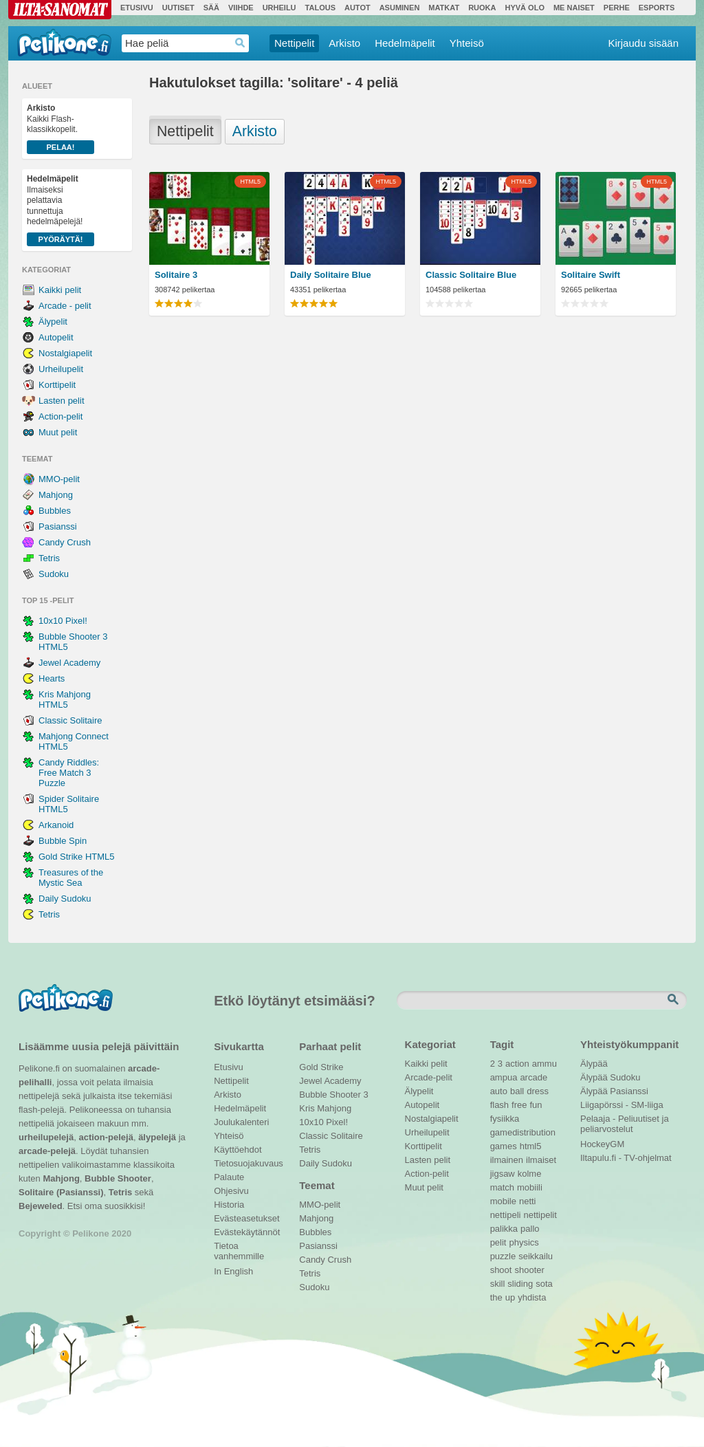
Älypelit (52, 321)
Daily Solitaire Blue (330, 275)
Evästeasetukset (246, 1218)
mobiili (529, 1187)
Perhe (617, 7)
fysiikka (505, 1118)
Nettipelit (294, 43)
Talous (320, 7)
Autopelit (56, 337)
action (517, 1063)
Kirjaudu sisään (643, 43)
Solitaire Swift (590, 275)
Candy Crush (64, 542)
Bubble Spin (62, 841)
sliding (520, 1284)
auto (498, 1091)
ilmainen (506, 1160)
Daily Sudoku (64, 898)
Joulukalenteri (241, 1122)
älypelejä (157, 1137)
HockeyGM (602, 1144)
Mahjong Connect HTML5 (73, 741)
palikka (504, 1228)
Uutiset (178, 7)
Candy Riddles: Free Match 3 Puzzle (68, 772)
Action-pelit (60, 416)
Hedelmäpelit (405, 43)
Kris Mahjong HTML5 (64, 699)
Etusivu (136, 7)
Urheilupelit (60, 369)
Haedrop (240, 43)
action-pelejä (105, 1137)
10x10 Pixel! (62, 621)
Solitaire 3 (176, 275)
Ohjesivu (231, 1191)
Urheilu (279, 7)
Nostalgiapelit (65, 353)
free (519, 1105)
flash (499, 1105)
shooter (529, 1270)
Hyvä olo (524, 7)
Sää (211, 7)
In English (233, 1271)
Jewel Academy (69, 662)
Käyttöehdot (237, 1149)
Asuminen (400, 7)
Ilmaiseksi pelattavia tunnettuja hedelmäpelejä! (60, 210)
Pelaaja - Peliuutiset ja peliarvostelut (624, 1120)
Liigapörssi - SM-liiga (621, 1105)
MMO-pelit (59, 479)
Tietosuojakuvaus (246, 1163)
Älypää (594, 1063)
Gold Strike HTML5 (76, 856)
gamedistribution (523, 1132)
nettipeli (505, 1215)
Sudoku (53, 574)
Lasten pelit (61, 400)
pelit (498, 1242)
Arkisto (344, 43)
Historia (229, 1204)
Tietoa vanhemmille (239, 1247)
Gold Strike (321, 1067)
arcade (533, 1077)
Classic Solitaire (70, 720)
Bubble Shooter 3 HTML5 (72, 641)
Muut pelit (57, 432)
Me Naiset (574, 7)
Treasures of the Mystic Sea (70, 877)
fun (536, 1105)
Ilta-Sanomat (59, 9)
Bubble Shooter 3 (333, 1094)
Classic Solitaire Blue (471, 275)
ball (517, 1091)
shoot (501, 1270)
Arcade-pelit (428, 1077)
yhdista (532, 1297)
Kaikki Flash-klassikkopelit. (60, 128)
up (510, 1297)
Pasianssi (57, 526)
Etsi (674, 1000)
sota (544, 1284)
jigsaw (502, 1173)
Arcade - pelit (64, 306)
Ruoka (482, 7)
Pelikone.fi (64, 42)
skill (497, 1284)
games (503, 1146)
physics (523, 1242)
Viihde (241, 7)
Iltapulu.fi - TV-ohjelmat (626, 1158)
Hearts (51, 678)
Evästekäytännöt (246, 1232)
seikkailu (535, 1256)
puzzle (503, 1256)
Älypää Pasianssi (614, 1091)
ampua (504, 1077)
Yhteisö (467, 43)
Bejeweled (41, 1206)
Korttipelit (57, 385)
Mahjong (55, 495)
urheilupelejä (46, 1137)
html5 (531, 1146)
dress (538, 1091)
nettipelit (539, 1215)
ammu (544, 1063)
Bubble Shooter (118, 1178)
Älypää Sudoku (610, 1077)
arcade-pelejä (47, 1151)
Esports (657, 7)
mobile (503, 1201)
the (496, 1297)
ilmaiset (541, 1160)
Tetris (49, 558)
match (502, 1187)
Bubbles (54, 510)
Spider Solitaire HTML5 (68, 804)
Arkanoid (56, 825)
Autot (357, 7)
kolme (530, 1173)
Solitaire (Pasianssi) (61, 1192)
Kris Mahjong (325, 1108)
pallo (529, 1228)
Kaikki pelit (59, 290)
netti (527, 1201)
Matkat (443, 7)
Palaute (229, 1177)
